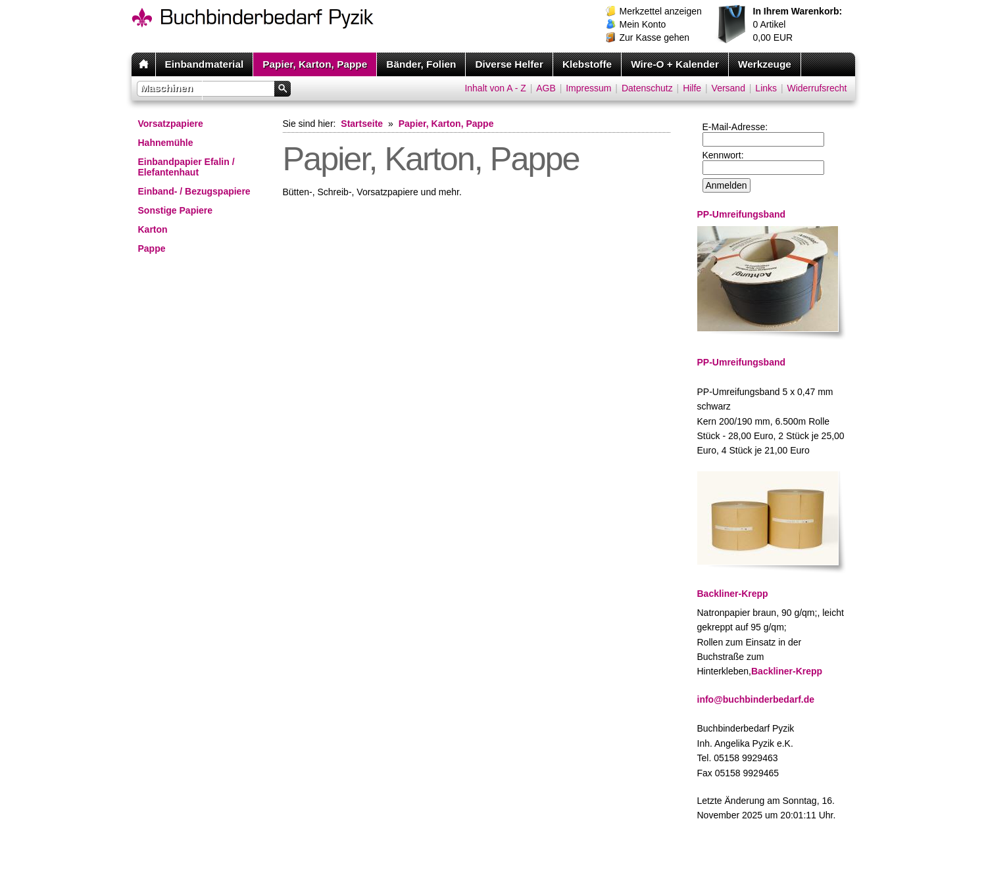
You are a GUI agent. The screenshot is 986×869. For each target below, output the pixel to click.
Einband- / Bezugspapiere (194, 191)
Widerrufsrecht (817, 88)
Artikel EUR (798, 24)
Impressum (588, 88)
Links (766, 88)
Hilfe (692, 88)
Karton (153, 229)
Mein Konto (643, 24)
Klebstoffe (587, 64)
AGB (546, 88)
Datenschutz (647, 88)
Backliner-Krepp (786, 671)
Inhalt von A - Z (495, 88)
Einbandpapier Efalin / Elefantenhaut (186, 166)
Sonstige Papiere (175, 210)
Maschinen (167, 87)
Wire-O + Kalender (675, 64)
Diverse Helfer (509, 64)
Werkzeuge (764, 64)
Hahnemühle (165, 142)
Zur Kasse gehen (655, 37)
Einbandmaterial (204, 64)
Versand (728, 88)
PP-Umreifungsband (741, 362)
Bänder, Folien (421, 64)
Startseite (362, 123)
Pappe (152, 248)
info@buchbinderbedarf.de (756, 699)
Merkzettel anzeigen (661, 11)
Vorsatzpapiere (170, 123)
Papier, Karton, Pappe (314, 64)
